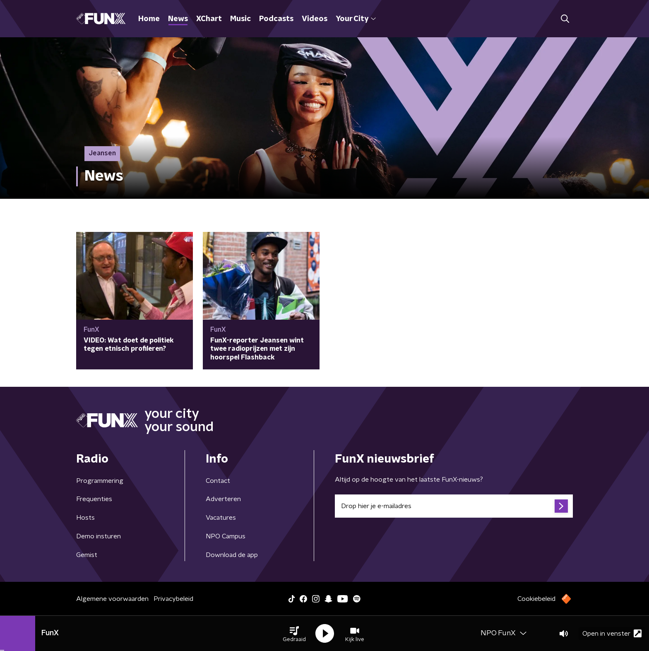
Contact (218, 480)
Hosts (85, 517)
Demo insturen (98, 536)
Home (149, 19)
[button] (294, 633)
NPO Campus (225, 536)
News (178, 19)
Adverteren (223, 499)
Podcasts (276, 19)
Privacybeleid (173, 599)
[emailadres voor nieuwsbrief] (454, 506)
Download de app (232, 555)
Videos (314, 19)
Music (240, 19)
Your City (356, 19)
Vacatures (221, 517)
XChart (209, 19)
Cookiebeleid (536, 599)
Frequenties (94, 499)
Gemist (86, 555)
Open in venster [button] (612, 633)
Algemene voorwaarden (112, 599)
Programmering (99, 480)
